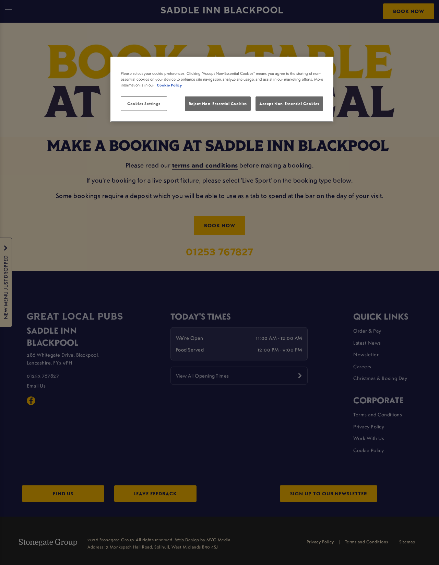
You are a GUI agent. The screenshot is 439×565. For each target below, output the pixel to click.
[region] (221, 90)
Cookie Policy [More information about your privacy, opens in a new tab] (169, 85)
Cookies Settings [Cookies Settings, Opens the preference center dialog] (144, 103)
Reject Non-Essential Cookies (218, 103)
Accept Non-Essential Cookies (289, 103)
